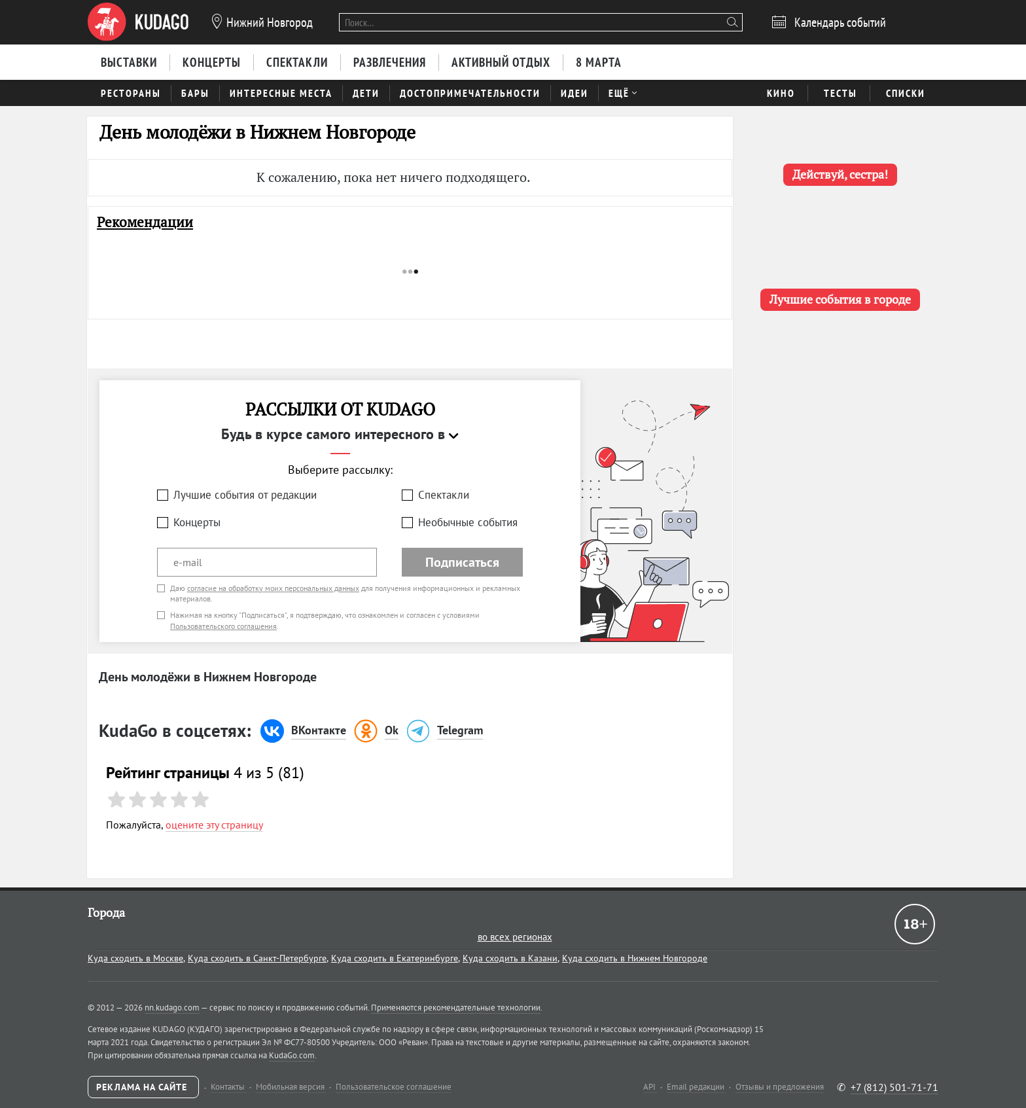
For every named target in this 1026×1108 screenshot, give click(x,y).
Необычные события (468, 522)
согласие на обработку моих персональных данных (273, 588)
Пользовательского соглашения (223, 626)
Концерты (197, 522)
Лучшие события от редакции (245, 495)
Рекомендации (145, 222)
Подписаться (462, 562)
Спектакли (443, 495)
